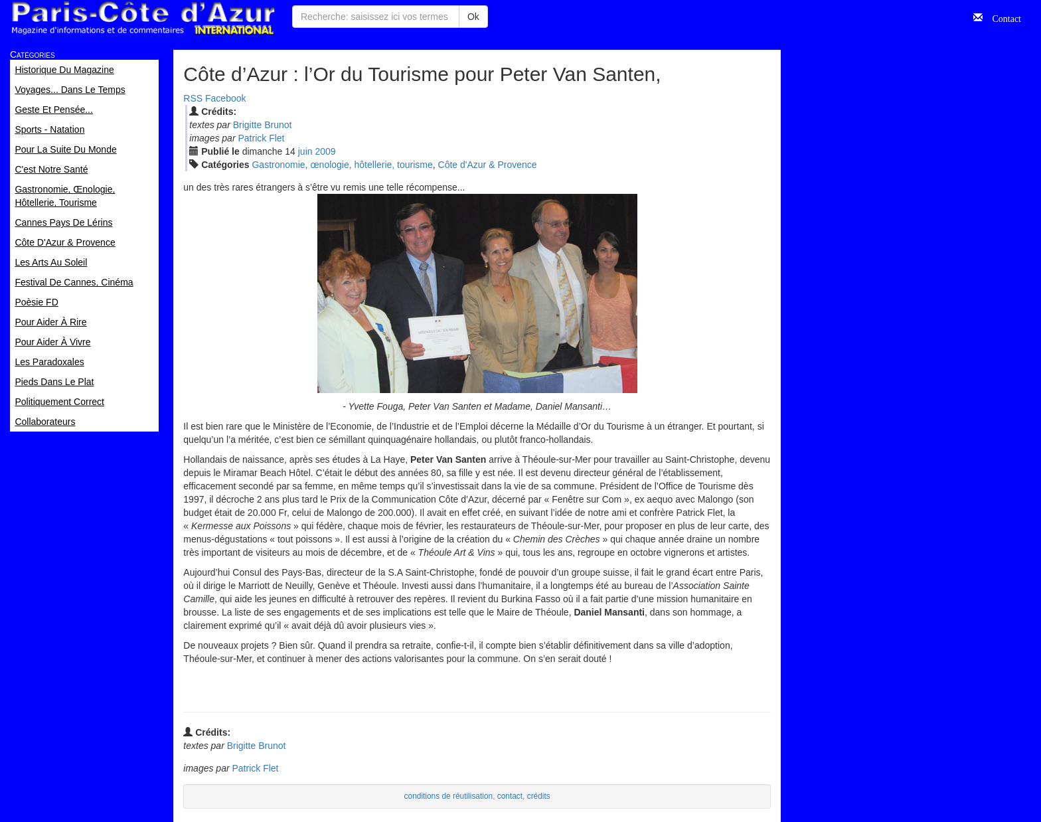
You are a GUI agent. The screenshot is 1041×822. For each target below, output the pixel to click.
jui (305, 151)
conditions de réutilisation (448, 796)
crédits (538, 796)
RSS (192, 98)
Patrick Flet (261, 138)
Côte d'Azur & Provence (487, 164)
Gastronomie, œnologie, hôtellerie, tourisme (342, 164)
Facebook (225, 98)
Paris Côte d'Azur (143, 18)
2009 (325, 151)
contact (509, 796)
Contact (1002, 17)
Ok (473, 16)
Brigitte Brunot (262, 125)
